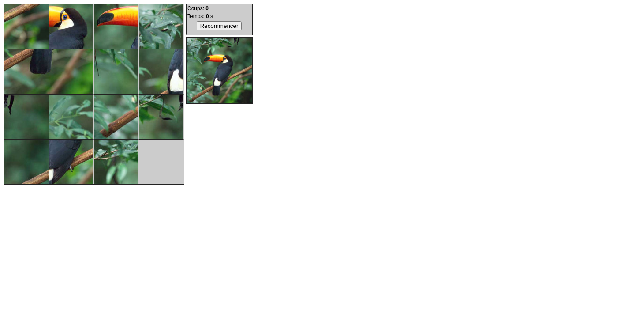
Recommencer (219, 26)
